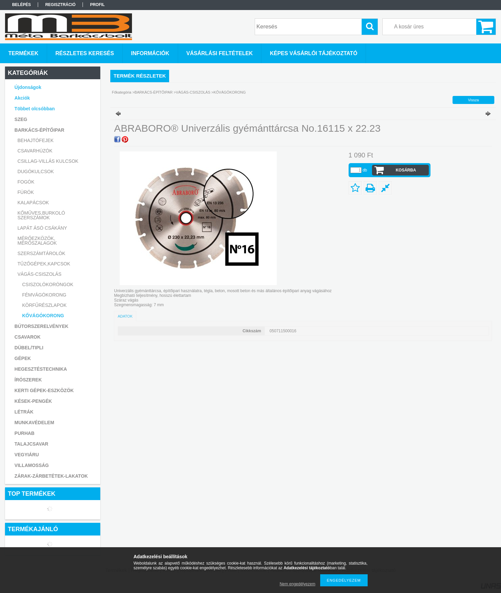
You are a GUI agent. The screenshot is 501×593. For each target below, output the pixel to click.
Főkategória (121, 92)
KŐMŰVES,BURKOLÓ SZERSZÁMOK (41, 215)
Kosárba (406, 170)
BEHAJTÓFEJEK (35, 140)
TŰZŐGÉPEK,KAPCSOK (43, 263)
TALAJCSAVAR (31, 444)
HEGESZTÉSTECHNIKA (40, 369)
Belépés (21, 4)
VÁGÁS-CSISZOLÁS (193, 92)
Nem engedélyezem (298, 584)
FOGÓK (25, 182)
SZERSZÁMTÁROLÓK (41, 253)
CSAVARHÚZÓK (34, 150)
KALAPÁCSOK (33, 202)
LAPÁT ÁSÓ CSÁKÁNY (42, 228)
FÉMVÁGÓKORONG (44, 295)
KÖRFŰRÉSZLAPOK (44, 305)
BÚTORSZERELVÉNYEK (41, 326)
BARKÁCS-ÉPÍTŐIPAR (153, 92)
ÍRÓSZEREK (28, 379)
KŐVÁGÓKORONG (43, 315)
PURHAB (24, 433)
